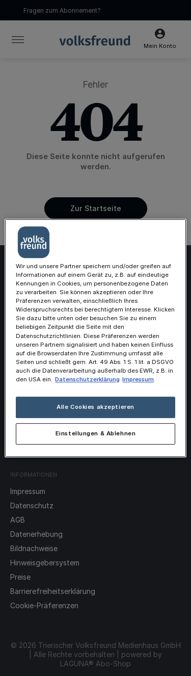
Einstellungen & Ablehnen (96, 433)
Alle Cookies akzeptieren (95, 406)
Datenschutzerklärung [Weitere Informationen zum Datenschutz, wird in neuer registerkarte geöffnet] (87, 379)
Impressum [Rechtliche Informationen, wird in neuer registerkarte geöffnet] (138, 379)
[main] (95, 338)
